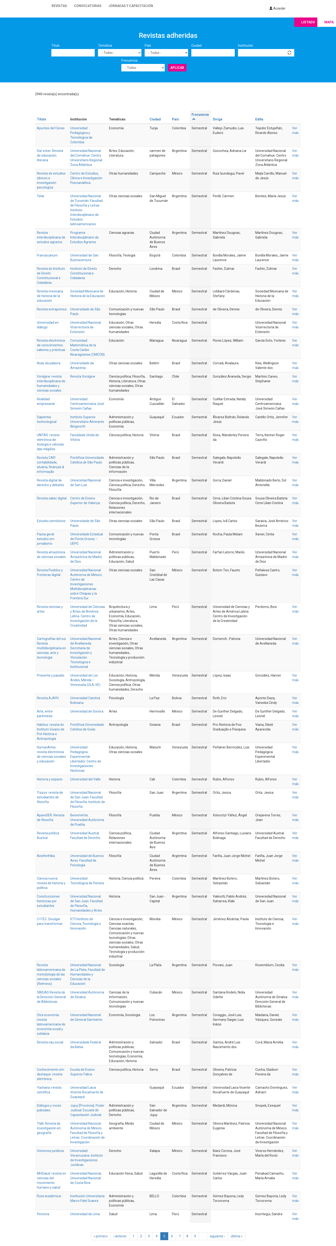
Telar (40, 196)
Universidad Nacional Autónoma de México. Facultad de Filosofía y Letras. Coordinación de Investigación (87, 1133)
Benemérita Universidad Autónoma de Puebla (87, 819)
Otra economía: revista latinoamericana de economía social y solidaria (51, 1024)
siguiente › (217, 1236)
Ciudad (196, 45)
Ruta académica (49, 1196)
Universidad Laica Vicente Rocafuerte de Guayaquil (86, 1092)
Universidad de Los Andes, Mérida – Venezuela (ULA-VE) (85, 680)
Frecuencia (129, 60)
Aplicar (177, 68)
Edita (259, 119)
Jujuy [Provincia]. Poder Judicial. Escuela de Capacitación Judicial (87, 1110)
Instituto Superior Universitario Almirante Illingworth (87, 421)
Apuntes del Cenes (51, 128)
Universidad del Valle (85, 779)
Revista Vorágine (82, 376)
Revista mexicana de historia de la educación (50, 295)
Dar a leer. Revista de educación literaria (50, 155)
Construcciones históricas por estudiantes (48, 901)
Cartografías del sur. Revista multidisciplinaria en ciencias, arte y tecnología (51, 648)
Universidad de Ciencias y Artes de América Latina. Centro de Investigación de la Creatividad (87, 616)
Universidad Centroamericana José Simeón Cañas (87, 403)
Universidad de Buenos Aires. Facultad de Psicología (87, 860)
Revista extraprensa (51, 309)
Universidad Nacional (85, 1173)
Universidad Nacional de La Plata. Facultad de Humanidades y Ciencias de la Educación (87, 974)
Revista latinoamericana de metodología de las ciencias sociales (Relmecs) (51, 974)
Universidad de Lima (85, 1214)
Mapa (329, 22)
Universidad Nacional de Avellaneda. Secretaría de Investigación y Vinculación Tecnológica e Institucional (85, 653)
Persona (43, 1214)
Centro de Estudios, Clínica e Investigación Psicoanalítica (86, 178)
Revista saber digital (51, 498)
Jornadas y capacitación (130, 6)
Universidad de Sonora (86, 711)
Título (55, 45)
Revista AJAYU (48, 698)
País (148, 45)
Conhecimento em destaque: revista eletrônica (50, 1074)
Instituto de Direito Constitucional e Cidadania (83, 273)
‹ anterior (120, 1236)
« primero (101, 1236)
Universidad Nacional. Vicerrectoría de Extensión (86, 327)
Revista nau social (50, 1042)
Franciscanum (47, 255)
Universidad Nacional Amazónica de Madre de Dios (86, 556)
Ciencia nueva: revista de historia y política (51, 883)
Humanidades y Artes (86, 910)
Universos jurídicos (50, 1151)
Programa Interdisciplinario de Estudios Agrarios (84, 237)
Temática (105, 45)
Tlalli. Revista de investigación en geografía (49, 1128)
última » (236, 1236)
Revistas (59, 6)
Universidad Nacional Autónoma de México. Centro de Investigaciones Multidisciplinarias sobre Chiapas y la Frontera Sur (86, 584)
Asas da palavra (48, 363)
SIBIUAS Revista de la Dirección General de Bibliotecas (51, 997)
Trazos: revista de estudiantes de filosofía (50, 797)
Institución (245, 45)
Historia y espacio (50, 779)
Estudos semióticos (51, 521)
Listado (308, 22)
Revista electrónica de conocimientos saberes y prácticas (51, 345)
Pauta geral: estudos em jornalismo (46, 538)
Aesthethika (46, 856)
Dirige (217, 119)
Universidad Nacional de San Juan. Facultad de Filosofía (86, 901)
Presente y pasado (50, 675)
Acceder (277, 8)
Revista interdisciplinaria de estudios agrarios (51, 237)
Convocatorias (88, 6)
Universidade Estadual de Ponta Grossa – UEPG (86, 538)
